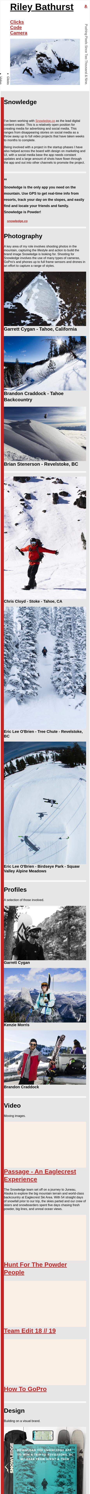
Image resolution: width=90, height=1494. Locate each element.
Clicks (8, 80)
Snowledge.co (45, 120)
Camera (18, 32)
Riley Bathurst (41, 7)
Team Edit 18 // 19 (30, 1330)
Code (16, 27)
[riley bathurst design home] (86, 6)
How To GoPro (25, 1388)
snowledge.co (17, 221)
